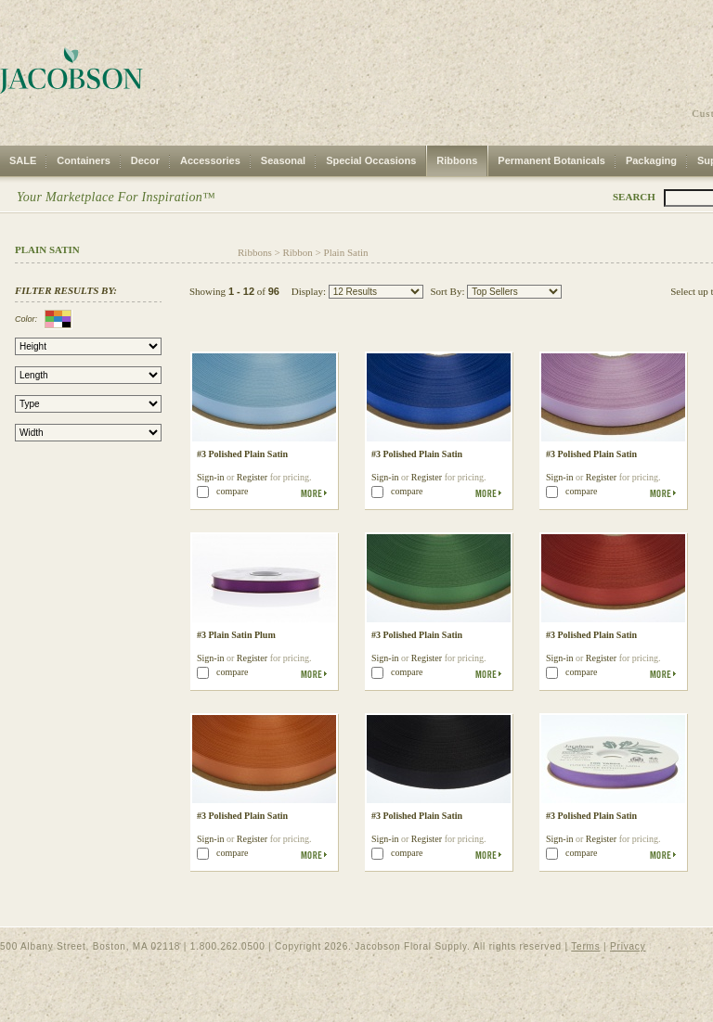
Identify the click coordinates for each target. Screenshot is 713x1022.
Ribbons (456, 160)
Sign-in (210, 477)
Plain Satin (346, 252)
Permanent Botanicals (551, 160)
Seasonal (283, 160)
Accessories (210, 160)
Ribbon (297, 252)
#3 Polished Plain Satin (242, 454)
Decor (145, 160)
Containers (83, 160)
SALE (22, 160)
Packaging (651, 160)
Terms (585, 946)
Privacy (627, 946)
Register (252, 477)
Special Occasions (371, 160)
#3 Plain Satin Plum (236, 635)
